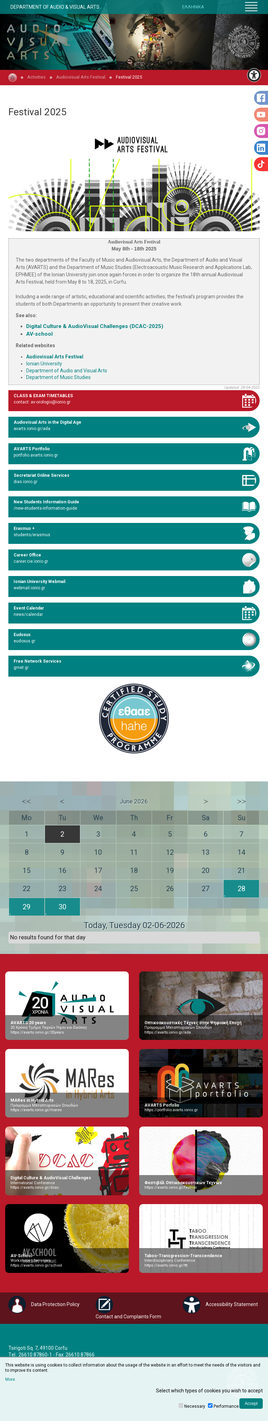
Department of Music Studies (58, 377)
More (10, 1379)
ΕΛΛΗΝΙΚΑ (193, 6)
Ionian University (44, 363)
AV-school (39, 334)
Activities (36, 77)
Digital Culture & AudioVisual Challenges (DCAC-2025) (94, 326)
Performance (226, 1406)
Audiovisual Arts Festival (80, 77)
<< (26, 801)
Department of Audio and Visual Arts (66, 370)
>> (241, 801)
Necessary (194, 1406)
